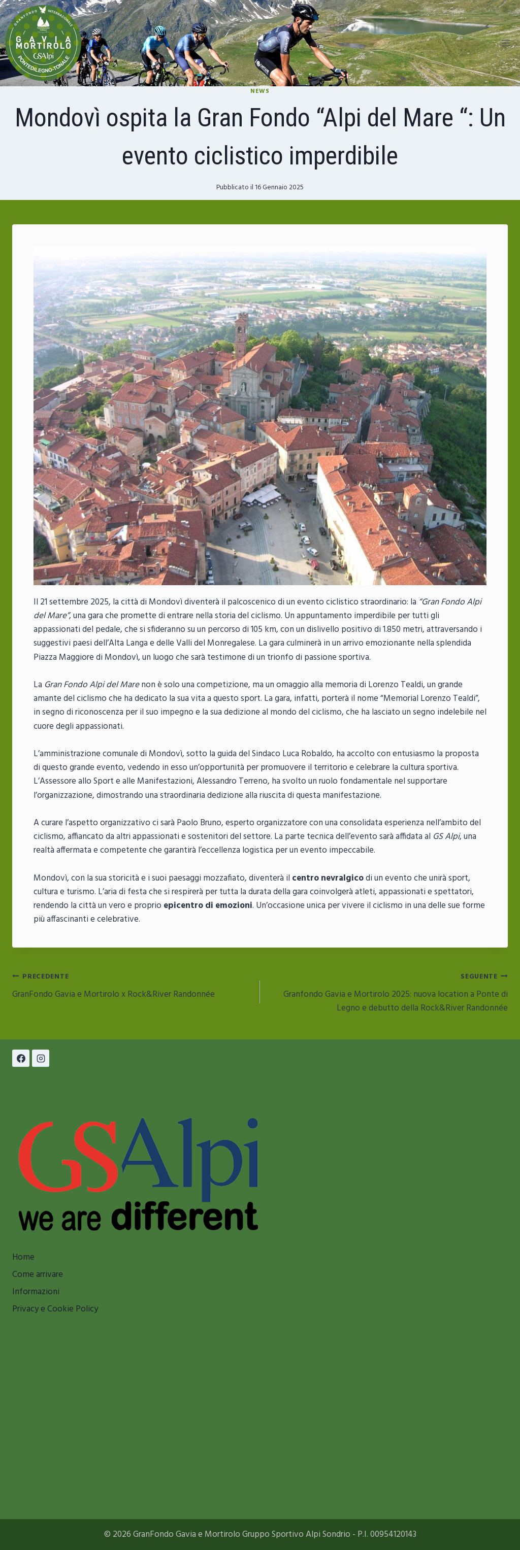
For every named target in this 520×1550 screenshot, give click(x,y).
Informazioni (35, 1292)
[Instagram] (40, 1058)
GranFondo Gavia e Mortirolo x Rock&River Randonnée (131, 985)
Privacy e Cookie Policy (55, 1309)
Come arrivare (37, 1275)
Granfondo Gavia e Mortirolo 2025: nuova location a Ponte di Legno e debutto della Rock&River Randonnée (388, 992)
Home (23, 1257)
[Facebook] (20, 1058)
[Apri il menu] (505, 43)
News (259, 91)
